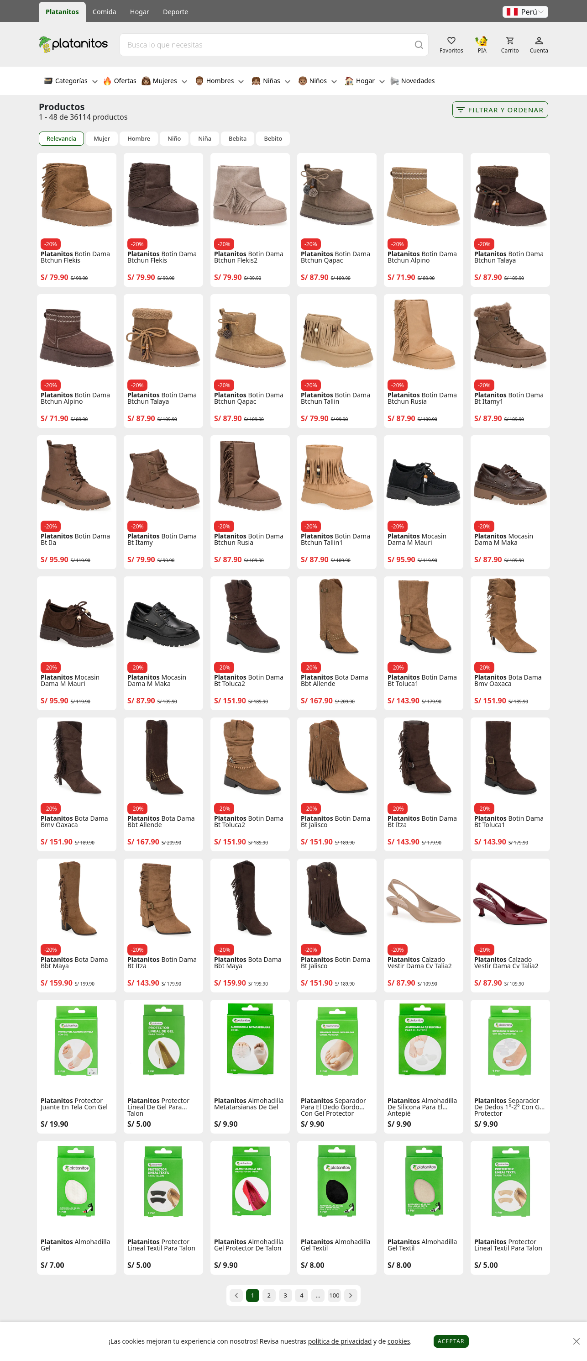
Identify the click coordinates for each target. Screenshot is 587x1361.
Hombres (219, 81)
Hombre (138, 139)
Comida (104, 11)
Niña (204, 139)
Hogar (139, 11)
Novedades (412, 81)
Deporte (175, 11)
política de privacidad (340, 1341)
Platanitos (62, 11)
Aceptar (451, 1341)
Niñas (271, 81)
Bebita (237, 139)
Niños (317, 81)
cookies (399, 1341)
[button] (525, 12)
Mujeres (164, 81)
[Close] (577, 1341)
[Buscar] (419, 45)
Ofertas (119, 81)
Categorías (71, 81)
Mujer (102, 139)
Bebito (273, 139)
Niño (174, 139)
